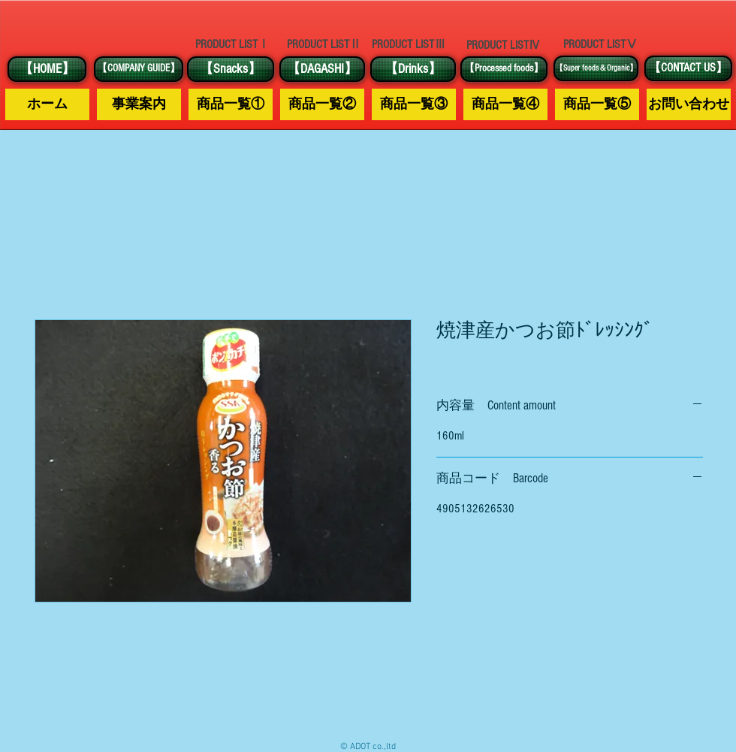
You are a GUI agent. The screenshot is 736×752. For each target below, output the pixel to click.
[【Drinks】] (413, 69)
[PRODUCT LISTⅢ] (408, 45)
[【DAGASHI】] (322, 69)
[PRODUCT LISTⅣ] (503, 45)
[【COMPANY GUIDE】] (138, 69)
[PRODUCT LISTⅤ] (600, 44)
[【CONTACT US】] (688, 68)
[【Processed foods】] (503, 69)
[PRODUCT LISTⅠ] (232, 44)
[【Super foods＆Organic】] (596, 68)
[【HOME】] (47, 69)
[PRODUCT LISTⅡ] (324, 45)
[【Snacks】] (230, 69)
